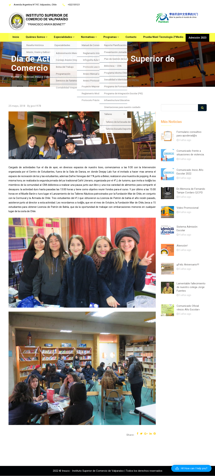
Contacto (125, 37)
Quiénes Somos (34, 37)
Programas (106, 37)
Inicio (14, 37)
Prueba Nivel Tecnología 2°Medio (157, 37)
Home (15, 76)
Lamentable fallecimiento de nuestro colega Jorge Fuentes (191, 287)
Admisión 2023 (197, 37)
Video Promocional (187, 207)
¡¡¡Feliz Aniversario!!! (188, 264)
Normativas (85, 37)
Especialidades (60, 37)
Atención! (182, 245)
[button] (191, 468)
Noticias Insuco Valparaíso (42, 76)
